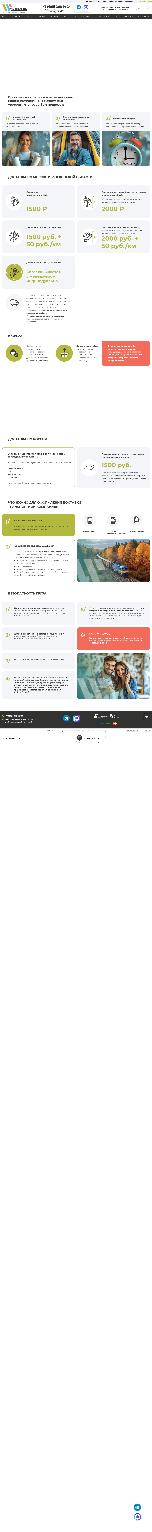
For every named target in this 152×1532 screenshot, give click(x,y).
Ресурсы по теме (133, 731)
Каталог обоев (9, 16)
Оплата (110, 2)
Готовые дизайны (123, 16)
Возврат (102, 2)
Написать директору (82, 11)
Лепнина (54, 16)
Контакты (129, 2)
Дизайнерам (143, 16)
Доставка (119, 2)
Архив (147, 731)
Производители (82, 16)
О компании (88, 2)
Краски (28, 16)
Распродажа (102, 16)
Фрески (41, 16)
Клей (66, 16)
